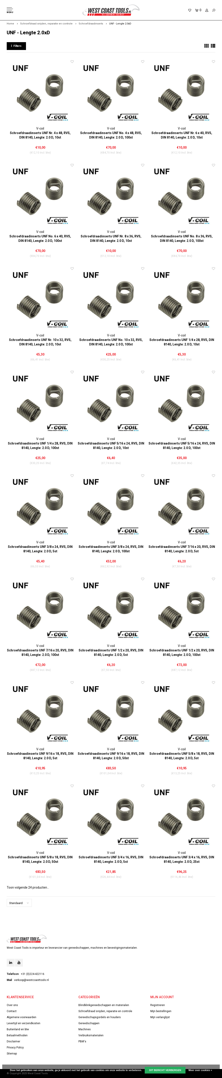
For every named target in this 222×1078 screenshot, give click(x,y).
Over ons (12, 1005)
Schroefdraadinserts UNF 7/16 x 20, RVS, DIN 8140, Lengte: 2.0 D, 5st (182, 549)
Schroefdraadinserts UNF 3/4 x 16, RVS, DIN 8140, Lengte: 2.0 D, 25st (181, 859)
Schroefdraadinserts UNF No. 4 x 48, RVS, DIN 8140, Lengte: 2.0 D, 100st (111, 135)
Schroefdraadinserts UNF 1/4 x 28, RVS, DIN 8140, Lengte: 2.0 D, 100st (40, 446)
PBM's (82, 1041)
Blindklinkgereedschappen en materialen (103, 1005)
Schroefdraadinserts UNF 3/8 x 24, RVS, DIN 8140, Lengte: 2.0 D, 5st (40, 549)
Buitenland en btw (18, 1029)
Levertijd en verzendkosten (23, 1023)
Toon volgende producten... (28, 887)
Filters (16, 46)
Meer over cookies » (200, 1070)
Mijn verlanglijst (160, 1017)
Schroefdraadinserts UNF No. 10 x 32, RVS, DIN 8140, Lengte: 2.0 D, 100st (111, 342)
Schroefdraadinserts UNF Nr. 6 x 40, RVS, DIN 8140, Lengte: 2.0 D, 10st (181, 135)
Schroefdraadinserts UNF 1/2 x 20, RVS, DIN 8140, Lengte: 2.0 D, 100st (181, 653)
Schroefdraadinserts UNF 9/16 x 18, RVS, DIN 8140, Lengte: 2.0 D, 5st (40, 756)
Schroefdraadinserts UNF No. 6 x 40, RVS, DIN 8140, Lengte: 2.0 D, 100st (40, 238)
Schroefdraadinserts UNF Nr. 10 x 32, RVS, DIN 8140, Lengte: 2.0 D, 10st (40, 342)
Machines (84, 1029)
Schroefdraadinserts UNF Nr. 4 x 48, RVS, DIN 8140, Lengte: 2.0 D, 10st (40, 135)
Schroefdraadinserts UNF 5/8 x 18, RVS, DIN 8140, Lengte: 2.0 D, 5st (181, 756)
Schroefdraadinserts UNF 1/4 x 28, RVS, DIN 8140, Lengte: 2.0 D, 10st (181, 342)
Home (10, 23)
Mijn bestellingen (160, 1011)
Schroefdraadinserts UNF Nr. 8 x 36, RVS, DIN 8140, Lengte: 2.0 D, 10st (111, 238)
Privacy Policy (15, 1047)
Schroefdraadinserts (91, 23)
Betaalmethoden (17, 1035)
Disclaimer (13, 1041)
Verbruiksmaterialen (90, 1035)
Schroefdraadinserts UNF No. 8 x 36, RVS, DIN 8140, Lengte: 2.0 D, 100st (182, 238)
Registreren (157, 1005)
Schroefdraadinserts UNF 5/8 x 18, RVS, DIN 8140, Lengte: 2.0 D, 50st (40, 859)
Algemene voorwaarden (21, 1017)
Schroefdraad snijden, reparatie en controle (46, 23)
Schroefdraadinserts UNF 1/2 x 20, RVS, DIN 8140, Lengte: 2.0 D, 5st (111, 653)
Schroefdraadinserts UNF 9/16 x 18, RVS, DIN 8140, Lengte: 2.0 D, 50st (111, 756)
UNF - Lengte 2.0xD (120, 23)
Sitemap (12, 1053)
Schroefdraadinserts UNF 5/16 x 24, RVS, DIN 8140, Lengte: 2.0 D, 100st (182, 446)
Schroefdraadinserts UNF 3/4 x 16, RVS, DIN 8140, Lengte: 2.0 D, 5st (111, 859)
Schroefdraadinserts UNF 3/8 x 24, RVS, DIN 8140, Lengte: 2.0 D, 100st (111, 549)
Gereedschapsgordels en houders (99, 1017)
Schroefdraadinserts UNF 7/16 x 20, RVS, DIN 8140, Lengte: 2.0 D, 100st (40, 653)
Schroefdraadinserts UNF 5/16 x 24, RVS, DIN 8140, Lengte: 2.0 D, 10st (111, 446)
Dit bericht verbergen (165, 1070)
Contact (12, 1011)
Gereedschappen (88, 1023)
